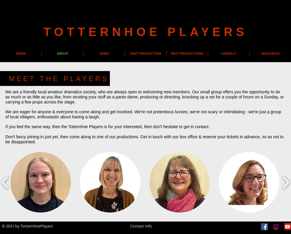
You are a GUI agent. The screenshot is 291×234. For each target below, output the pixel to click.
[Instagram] (276, 226)
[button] (40, 182)
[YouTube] (287, 226)
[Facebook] (264, 226)
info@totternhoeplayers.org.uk (141, 230)
